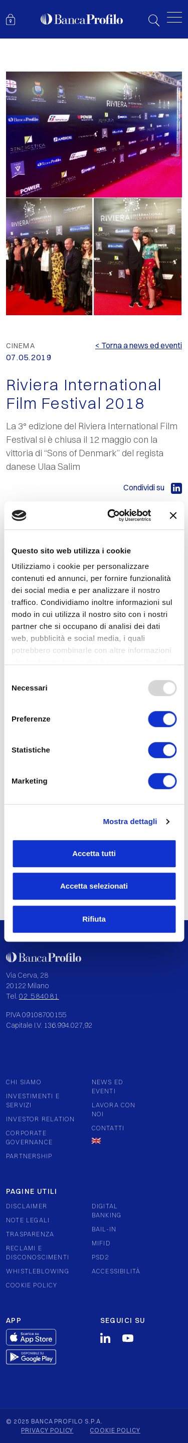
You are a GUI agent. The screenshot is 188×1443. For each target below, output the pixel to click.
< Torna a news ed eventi (138, 345)
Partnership (29, 1156)
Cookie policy (32, 1285)
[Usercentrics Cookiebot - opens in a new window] (112, 515)
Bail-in (104, 1229)
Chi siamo (24, 1082)
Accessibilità (116, 1271)
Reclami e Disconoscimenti (37, 1252)
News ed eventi (107, 1086)
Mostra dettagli (130, 821)
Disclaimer (26, 1206)
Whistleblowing (37, 1271)
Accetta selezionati (94, 886)
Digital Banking (106, 1210)
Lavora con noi (114, 1109)
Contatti (108, 1128)
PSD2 (100, 1257)
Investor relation (40, 1119)
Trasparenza (30, 1234)
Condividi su (152, 487)
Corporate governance (29, 1137)
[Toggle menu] (174, 18)
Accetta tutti (94, 853)
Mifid (101, 1243)
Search (153, 21)
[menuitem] (116, 1140)
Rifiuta (94, 919)
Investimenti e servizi (33, 1100)
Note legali (28, 1220)
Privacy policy (47, 1430)
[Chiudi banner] (172, 515)
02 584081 (39, 996)
